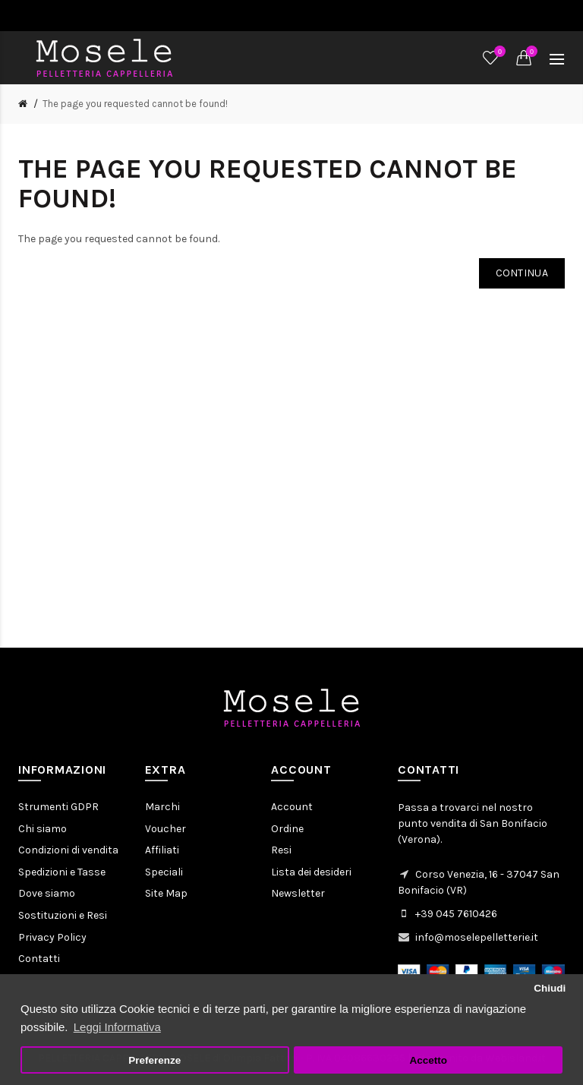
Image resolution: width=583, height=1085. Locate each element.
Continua (522, 273)
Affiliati (162, 850)
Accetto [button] (428, 1060)
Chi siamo (42, 828)
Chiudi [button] (550, 988)
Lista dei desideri (311, 872)
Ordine (287, 828)
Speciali (164, 872)
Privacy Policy (52, 937)
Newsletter (298, 893)
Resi (281, 850)
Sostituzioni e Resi (62, 915)
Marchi (162, 806)
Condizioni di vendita (68, 850)
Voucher (165, 828)
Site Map (166, 893)
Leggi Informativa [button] (117, 1026)
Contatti (39, 958)
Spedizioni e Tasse (62, 872)
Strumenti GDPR (58, 806)
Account (292, 806)
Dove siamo (46, 893)
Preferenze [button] (154, 1060)
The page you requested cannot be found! (135, 103)
